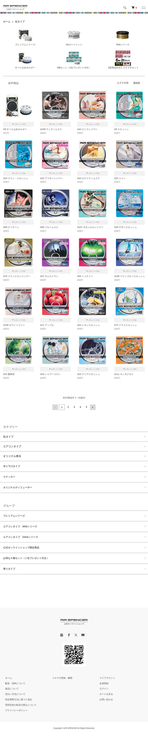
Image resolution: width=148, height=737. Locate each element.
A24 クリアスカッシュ (88, 374)
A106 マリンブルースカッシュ (129, 276)
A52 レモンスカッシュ (88, 325)
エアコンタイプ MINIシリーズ (21, 527)
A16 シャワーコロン (50, 374)
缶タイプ (21, 21)
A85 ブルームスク (49, 227)
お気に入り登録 (18, 124)
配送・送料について (13, 685)
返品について (10, 691)
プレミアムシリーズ (14, 516)
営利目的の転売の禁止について (19, 707)
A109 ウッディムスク (51, 129)
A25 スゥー (120, 178)
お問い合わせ (104, 701)
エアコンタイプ (12, 446)
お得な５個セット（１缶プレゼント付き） (27, 560)
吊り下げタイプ (12, 466)
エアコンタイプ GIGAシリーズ (21, 538)
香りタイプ (9, 571)
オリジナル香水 (12, 455)
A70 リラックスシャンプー (16, 276)
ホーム (7, 21)
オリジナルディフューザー (18, 487)
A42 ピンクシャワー (87, 129)
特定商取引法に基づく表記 (16, 701)
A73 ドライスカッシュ (125, 325)
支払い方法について (13, 696)
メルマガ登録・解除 (60, 680)
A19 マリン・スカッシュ (15, 178)
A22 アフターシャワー (51, 178)
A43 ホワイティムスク (88, 178)
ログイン (102, 691)
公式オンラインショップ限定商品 (22, 549)
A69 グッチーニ (11, 227)
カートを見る (104, 696)
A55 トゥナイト (85, 276)
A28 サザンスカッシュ (125, 227)
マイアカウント (105, 680)
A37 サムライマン (49, 276)
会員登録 (102, 685)
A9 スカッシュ (121, 129)
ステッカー (9, 477)
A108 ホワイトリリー (14, 325)
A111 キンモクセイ (124, 374)
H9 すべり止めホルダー (15, 129)
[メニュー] (143, 7)
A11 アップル (47, 325)
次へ (92, 407)
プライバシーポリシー (14, 712)
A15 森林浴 (9, 374)
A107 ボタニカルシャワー (90, 227)
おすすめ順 (122, 82)
